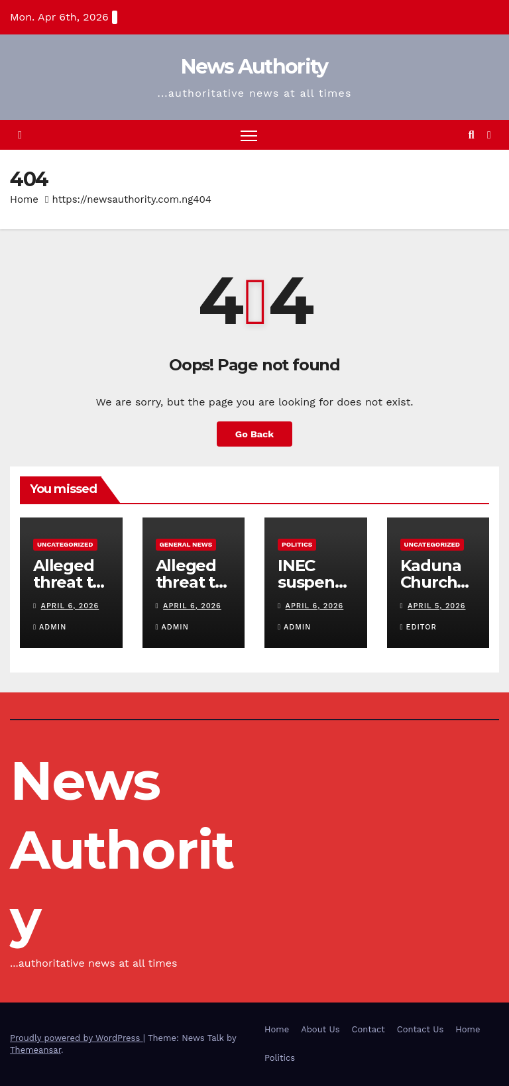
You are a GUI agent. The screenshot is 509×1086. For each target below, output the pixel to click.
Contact (368, 1029)
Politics (297, 544)
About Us (320, 1029)
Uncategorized (65, 544)
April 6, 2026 (70, 606)
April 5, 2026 (436, 606)
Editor (418, 627)
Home (24, 199)
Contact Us (420, 1029)
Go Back (254, 434)
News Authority (254, 66)
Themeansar (35, 1050)
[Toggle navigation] (249, 135)
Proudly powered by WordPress (76, 1038)
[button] (472, 135)
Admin (49, 627)
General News (186, 544)
